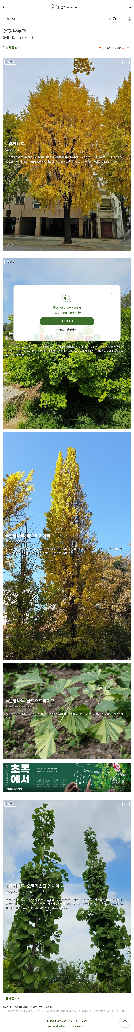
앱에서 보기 (67, 321)
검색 (114, 19)
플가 (69, 7)
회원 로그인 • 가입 (64, 1021)
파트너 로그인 (81, 1021)
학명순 (110, 48)
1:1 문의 (50, 1021)
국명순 (117, 48)
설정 (126, 18)
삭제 (109, 19)
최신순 (125, 48)
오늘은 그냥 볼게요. (67, 330)
